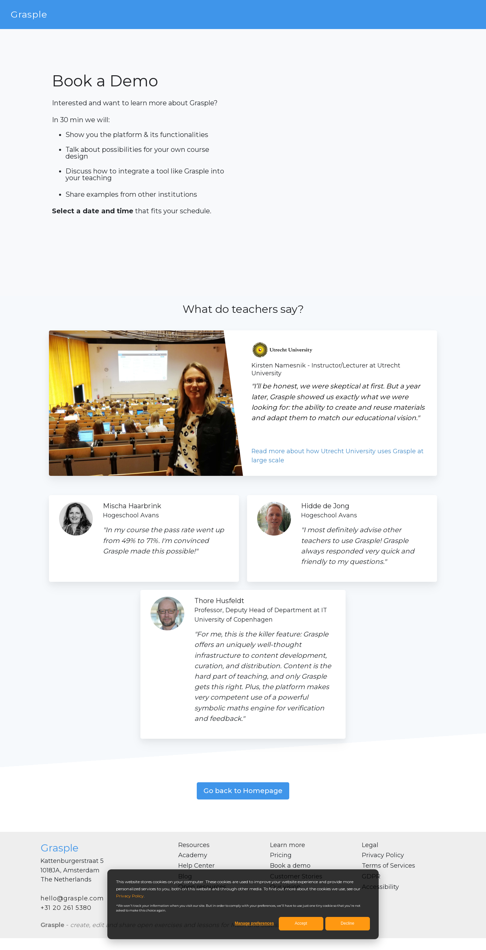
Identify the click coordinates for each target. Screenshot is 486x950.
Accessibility (380, 898)
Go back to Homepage (243, 802)
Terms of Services (388, 877)
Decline (347, 923)
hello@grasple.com (72, 910)
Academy (192, 867)
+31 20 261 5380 (65, 919)
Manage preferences (254, 923)
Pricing (281, 867)
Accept (301, 923)
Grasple (29, 14)
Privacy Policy (130, 895)
